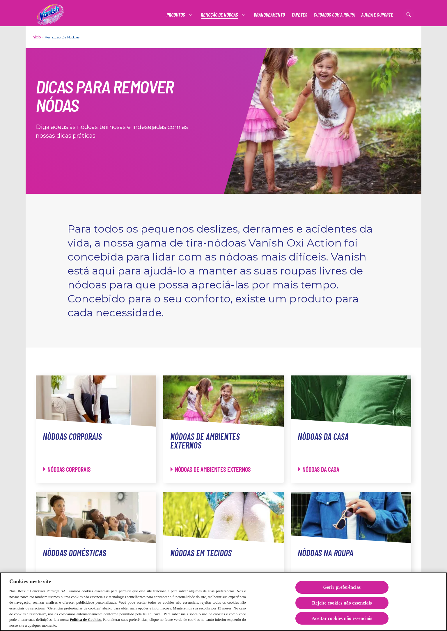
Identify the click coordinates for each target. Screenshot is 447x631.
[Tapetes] (299, 14)
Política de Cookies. (86, 621)
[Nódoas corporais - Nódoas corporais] (67, 469)
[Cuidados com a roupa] (334, 14)
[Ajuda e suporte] (377, 14)
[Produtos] (176, 14)
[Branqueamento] (269, 14)
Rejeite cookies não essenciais (342, 604)
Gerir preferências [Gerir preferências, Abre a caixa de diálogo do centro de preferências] (342, 588)
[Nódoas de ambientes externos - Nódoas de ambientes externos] (210, 469)
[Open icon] (408, 14)
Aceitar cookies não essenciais (342, 619)
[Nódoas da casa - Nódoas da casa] (319, 469)
